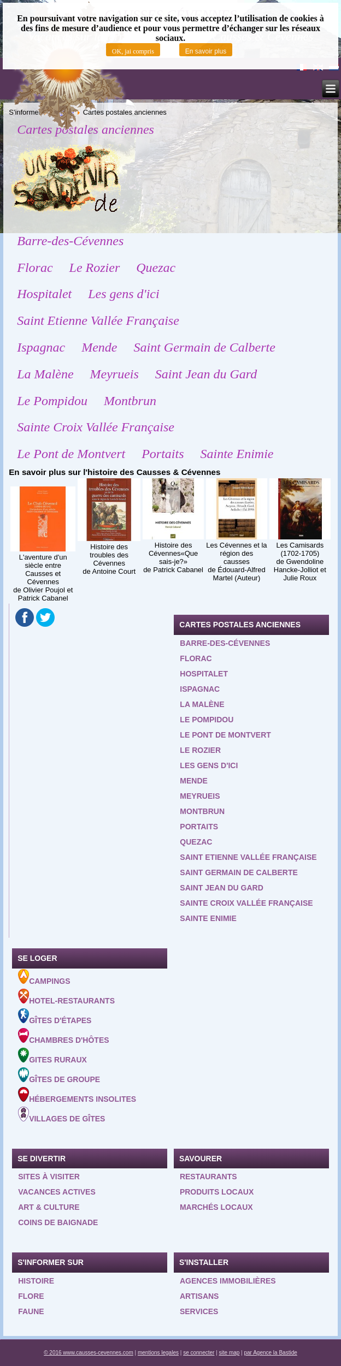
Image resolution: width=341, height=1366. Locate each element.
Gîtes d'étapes (54, 1016)
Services (199, 1311)
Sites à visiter (49, 1176)
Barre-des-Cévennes (70, 241)
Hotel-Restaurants (66, 997)
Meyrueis (114, 374)
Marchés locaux (216, 1207)
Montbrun (130, 401)
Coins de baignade (58, 1222)
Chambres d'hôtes (63, 1036)
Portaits (163, 454)
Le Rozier (94, 267)
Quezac (155, 267)
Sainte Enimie (237, 454)
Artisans (199, 1296)
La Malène (45, 374)
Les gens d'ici (123, 294)
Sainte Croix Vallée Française (95, 427)
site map (229, 1353)
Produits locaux (217, 1191)
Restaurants (208, 1176)
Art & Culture (49, 1207)
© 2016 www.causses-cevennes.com (88, 1353)
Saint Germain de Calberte (204, 347)
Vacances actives (57, 1191)
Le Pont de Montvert (71, 454)
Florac (34, 267)
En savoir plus (205, 51)
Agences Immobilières (228, 1280)
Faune (31, 1311)
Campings (44, 977)
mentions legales (158, 1353)
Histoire (36, 1280)
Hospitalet (44, 294)
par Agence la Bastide (270, 1353)
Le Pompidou (52, 401)
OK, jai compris (133, 51)
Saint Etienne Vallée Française (98, 320)
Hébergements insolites (77, 1095)
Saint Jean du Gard (206, 374)
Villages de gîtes (61, 1115)
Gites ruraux (52, 1056)
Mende (99, 347)
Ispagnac (41, 347)
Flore (31, 1296)
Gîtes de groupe (59, 1075)
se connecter (198, 1353)
